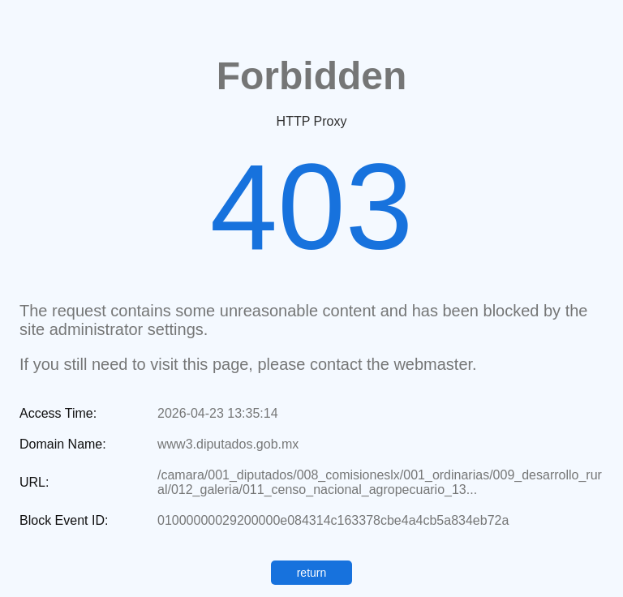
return (312, 572)
